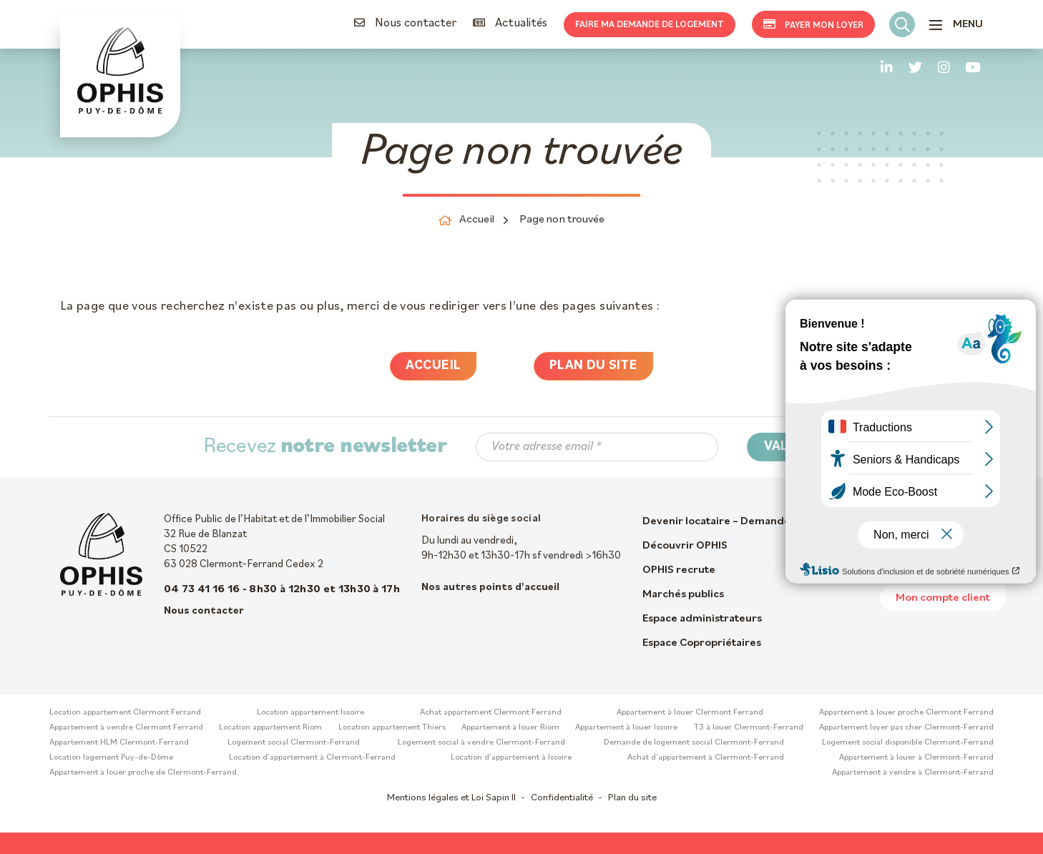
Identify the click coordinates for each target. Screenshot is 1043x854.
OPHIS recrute (678, 570)
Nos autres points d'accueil (490, 587)
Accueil (433, 366)
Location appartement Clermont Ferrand (125, 712)
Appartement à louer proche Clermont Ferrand (906, 712)
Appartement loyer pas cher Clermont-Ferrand (906, 727)
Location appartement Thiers (392, 727)
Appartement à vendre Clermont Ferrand (126, 727)
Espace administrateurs (702, 618)
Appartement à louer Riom (510, 727)
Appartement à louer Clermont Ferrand (690, 712)
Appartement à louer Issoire (626, 727)
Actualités (510, 23)
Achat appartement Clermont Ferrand (491, 712)
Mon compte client (943, 598)
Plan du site (593, 366)
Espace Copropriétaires (701, 643)
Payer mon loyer (813, 24)
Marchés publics (683, 594)
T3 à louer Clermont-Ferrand (748, 727)
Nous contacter (405, 23)
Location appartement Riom (270, 727)
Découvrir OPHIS (685, 545)
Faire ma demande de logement (649, 24)
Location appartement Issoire (310, 712)
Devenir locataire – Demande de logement (750, 521)
